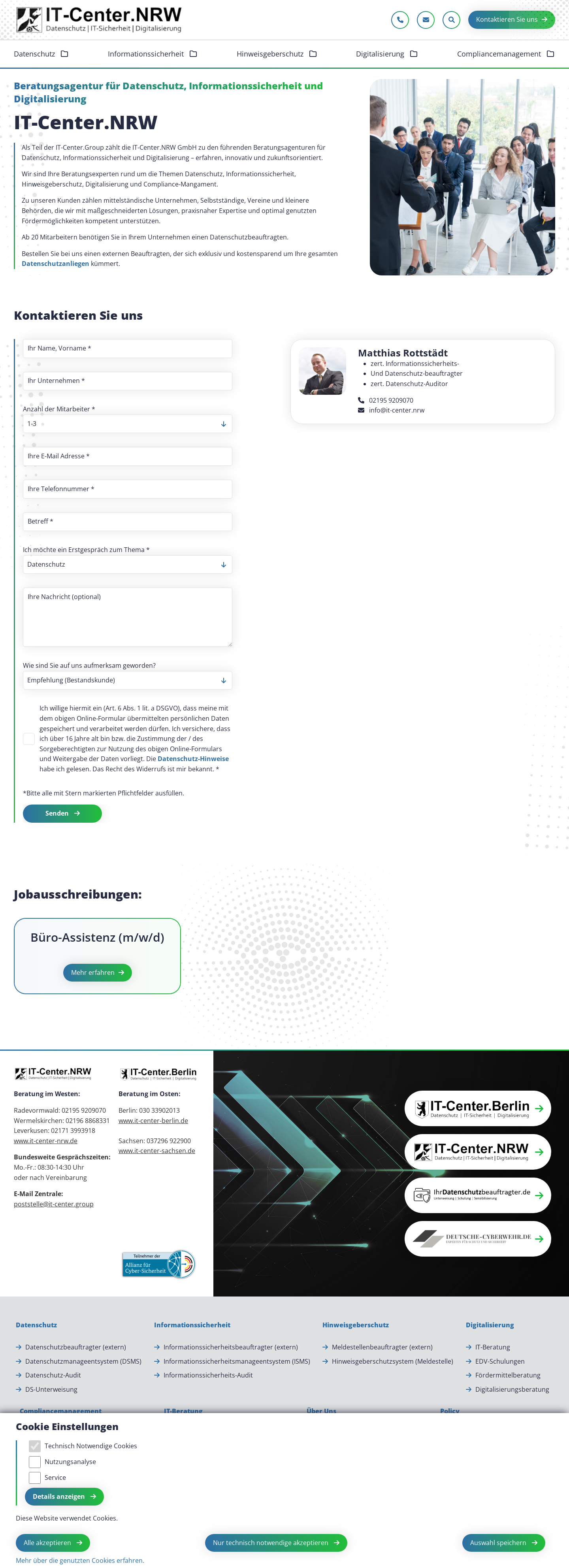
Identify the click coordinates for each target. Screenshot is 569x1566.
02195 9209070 (385, 400)
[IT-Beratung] (183, 1411)
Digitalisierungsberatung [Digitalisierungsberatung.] (512, 1389)
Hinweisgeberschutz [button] (271, 53)
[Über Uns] (321, 1411)
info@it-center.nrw (391, 410)
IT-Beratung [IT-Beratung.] (492, 1347)
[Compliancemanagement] (61, 1411)
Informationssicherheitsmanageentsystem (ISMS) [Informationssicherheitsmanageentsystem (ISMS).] (237, 1361)
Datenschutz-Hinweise (193, 758)
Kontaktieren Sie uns (507, 19)
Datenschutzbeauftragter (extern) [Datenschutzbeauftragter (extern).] (75, 1347)
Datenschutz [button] (35, 53)
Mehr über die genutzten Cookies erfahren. (80, 1560)
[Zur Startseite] (99, 20)
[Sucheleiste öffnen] (451, 20)
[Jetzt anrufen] (400, 20)
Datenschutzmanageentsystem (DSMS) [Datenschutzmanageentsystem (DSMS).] (83, 1361)
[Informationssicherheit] (192, 1325)
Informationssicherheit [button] (147, 53)
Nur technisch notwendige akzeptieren (271, 1542)
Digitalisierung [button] (381, 53)
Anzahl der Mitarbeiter (59, 409)
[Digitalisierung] (490, 1325)
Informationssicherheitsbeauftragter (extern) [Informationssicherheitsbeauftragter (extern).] (231, 1347)
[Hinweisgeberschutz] (355, 1325)
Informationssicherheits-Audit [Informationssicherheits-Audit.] (208, 1375)
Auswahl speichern (499, 1542)
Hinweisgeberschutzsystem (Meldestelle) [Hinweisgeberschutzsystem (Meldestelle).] (392, 1361)
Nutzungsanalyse (70, 1461)
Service (55, 1477)
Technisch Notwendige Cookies (91, 1446)
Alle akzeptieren (48, 1542)
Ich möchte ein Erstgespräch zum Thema (86, 549)
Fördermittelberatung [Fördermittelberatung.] (508, 1375)
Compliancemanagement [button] (500, 53)
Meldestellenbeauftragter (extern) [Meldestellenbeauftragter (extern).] (382, 1347)
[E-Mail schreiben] (426, 20)
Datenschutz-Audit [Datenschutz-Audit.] (53, 1375)
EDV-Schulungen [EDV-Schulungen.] (500, 1361)
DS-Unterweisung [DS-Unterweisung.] (51, 1389)
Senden (57, 813)
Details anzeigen (60, 1496)
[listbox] (127, 424)
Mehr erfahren (93, 972)
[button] (478, 1108)
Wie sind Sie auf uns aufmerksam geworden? (89, 665)
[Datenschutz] (36, 1325)
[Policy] (450, 1411)
